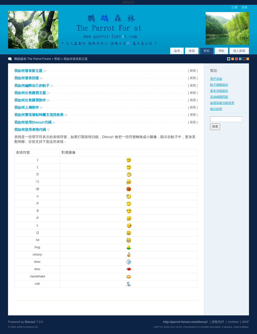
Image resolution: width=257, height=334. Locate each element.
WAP (245, 322)
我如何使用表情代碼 (30, 130)
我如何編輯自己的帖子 (31, 86)
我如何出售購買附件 (30, 100)
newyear (244, 59)
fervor (236, 59)
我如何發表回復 (26, 78)
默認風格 (228, 58)
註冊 (235, 7)
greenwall (240, 59)
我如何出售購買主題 (30, 93)
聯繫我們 (218, 322)
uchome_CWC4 (247, 59)
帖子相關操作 (219, 85)
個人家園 (239, 51)
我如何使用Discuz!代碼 (32, 122)
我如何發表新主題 (28, 71)
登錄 (244, 7)
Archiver (233, 322)
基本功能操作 (219, 91)
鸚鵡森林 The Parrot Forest (32, 59)
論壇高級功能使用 (222, 103)
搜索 (192, 51)
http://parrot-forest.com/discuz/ (185, 322)
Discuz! (30, 322)
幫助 (207, 51)
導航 (221, 51)
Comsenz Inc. (30, 326)
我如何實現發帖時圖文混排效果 (38, 115)
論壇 (177, 51)
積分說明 (216, 109)
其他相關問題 (219, 97)
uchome (232, 59)
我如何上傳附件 (26, 107)
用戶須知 (216, 78)
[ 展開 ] (193, 70)
